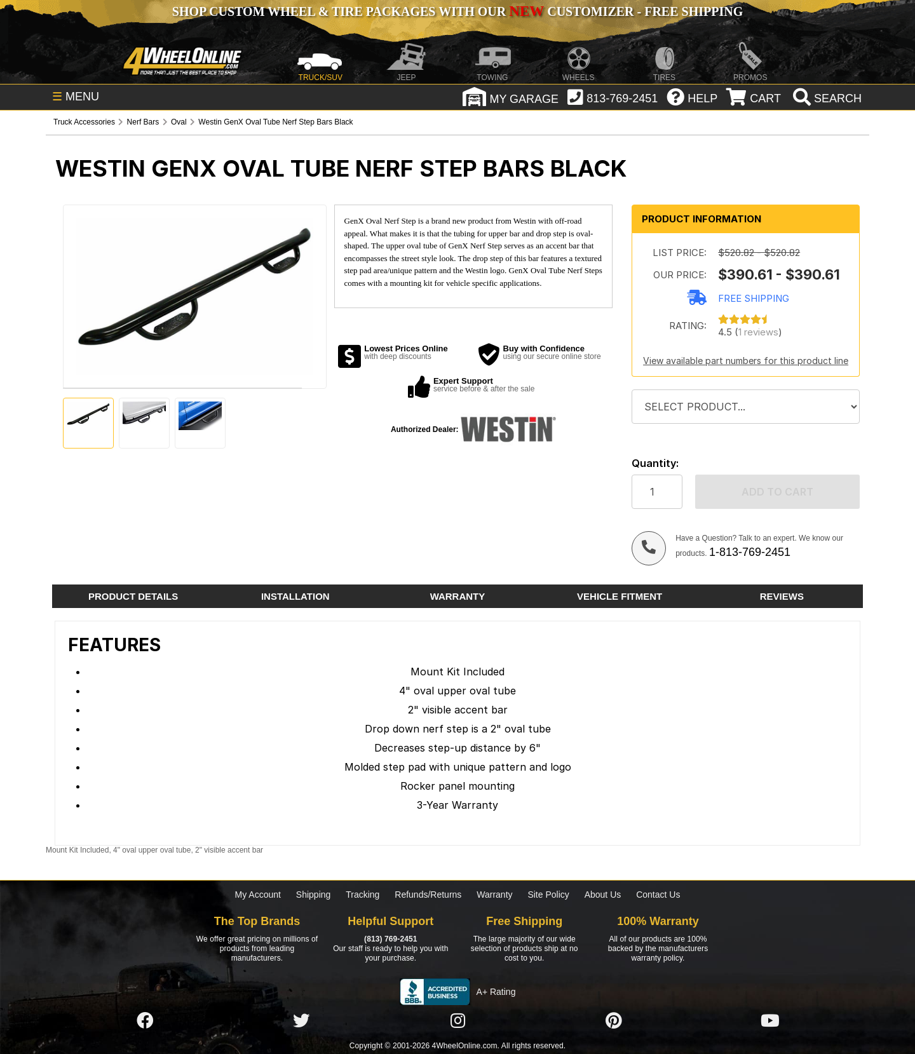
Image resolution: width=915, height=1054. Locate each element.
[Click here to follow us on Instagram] (457, 1021)
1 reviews (758, 332)
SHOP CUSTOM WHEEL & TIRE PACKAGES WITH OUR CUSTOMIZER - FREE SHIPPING (457, 11)
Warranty (494, 894)
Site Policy (548, 894)
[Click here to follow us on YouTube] (770, 1021)
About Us (603, 894)
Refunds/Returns (428, 894)
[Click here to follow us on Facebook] (145, 1021)
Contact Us (658, 894)
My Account (258, 894)
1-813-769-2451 (749, 552)
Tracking (362, 894)
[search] (826, 98)
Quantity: (655, 463)
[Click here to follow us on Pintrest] (614, 1021)
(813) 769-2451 (390, 939)
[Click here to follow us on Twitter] (301, 1021)
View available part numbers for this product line (745, 360)
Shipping (313, 894)
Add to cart (777, 491)
